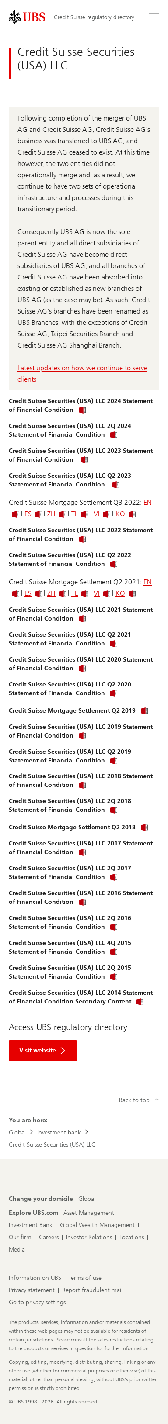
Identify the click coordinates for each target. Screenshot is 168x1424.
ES (33, 514)
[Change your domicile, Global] (86, 1199)
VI (102, 514)
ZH (56, 514)
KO (126, 514)
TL (79, 514)
